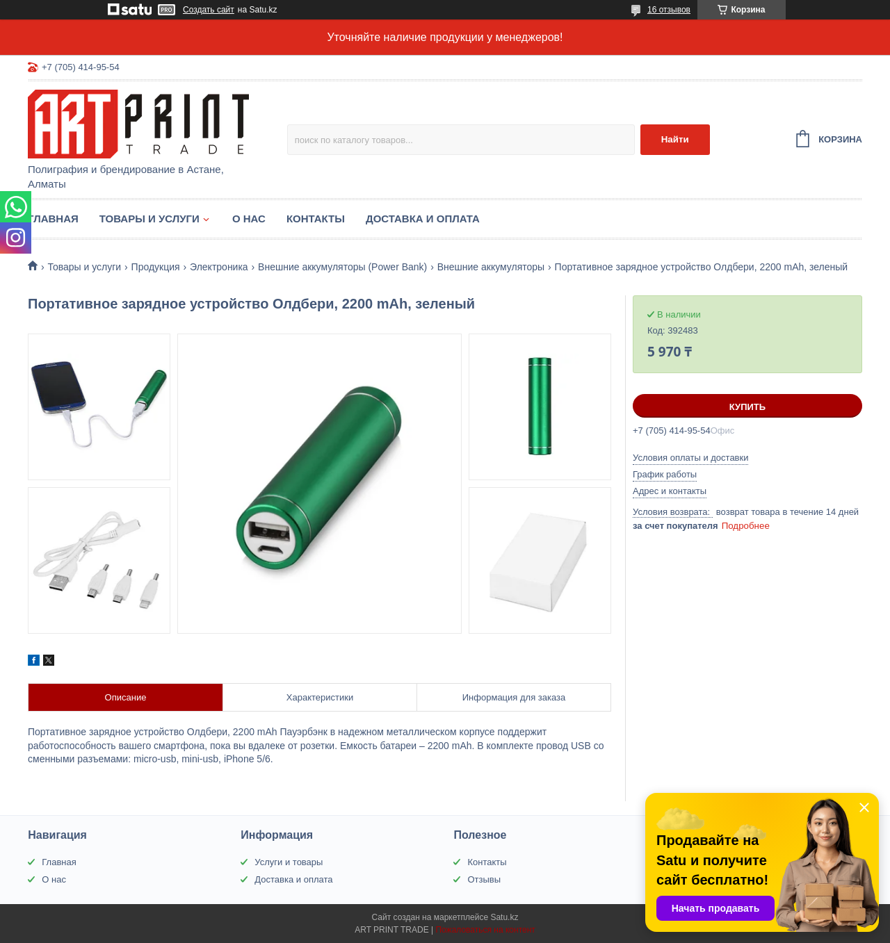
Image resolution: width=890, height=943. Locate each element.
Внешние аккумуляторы (490, 266)
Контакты (315, 218)
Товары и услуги (149, 218)
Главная (53, 218)
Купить (747, 407)
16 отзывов (668, 10)
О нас (249, 218)
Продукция (155, 266)
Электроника (219, 266)
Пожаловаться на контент (485, 930)
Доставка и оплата (423, 218)
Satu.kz (504, 917)
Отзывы (484, 879)
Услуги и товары (288, 862)
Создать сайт (208, 10)
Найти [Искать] (675, 139)
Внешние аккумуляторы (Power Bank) (342, 266)
